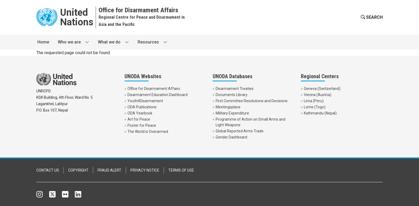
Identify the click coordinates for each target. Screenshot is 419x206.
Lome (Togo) (314, 107)
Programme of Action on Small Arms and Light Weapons (250, 122)
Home (43, 42)
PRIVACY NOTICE (144, 170)
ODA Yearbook (139, 113)
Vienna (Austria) (317, 95)
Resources (148, 42)
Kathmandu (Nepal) (320, 113)
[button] (371, 17)
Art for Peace (138, 119)
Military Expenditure (232, 113)
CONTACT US (47, 170)
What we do (109, 42)
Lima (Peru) (314, 101)
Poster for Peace (141, 125)
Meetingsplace (228, 107)
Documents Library (231, 95)
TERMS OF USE (181, 170)
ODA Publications (142, 107)
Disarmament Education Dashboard (157, 95)
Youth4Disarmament (145, 101)
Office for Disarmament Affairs (153, 88)
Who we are (69, 42)
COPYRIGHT (78, 170)
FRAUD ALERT (109, 170)
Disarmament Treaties (235, 88)
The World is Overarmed (147, 131)
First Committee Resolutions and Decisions (252, 101)
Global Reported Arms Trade (239, 131)
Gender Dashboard (231, 137)
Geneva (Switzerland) (322, 88)
